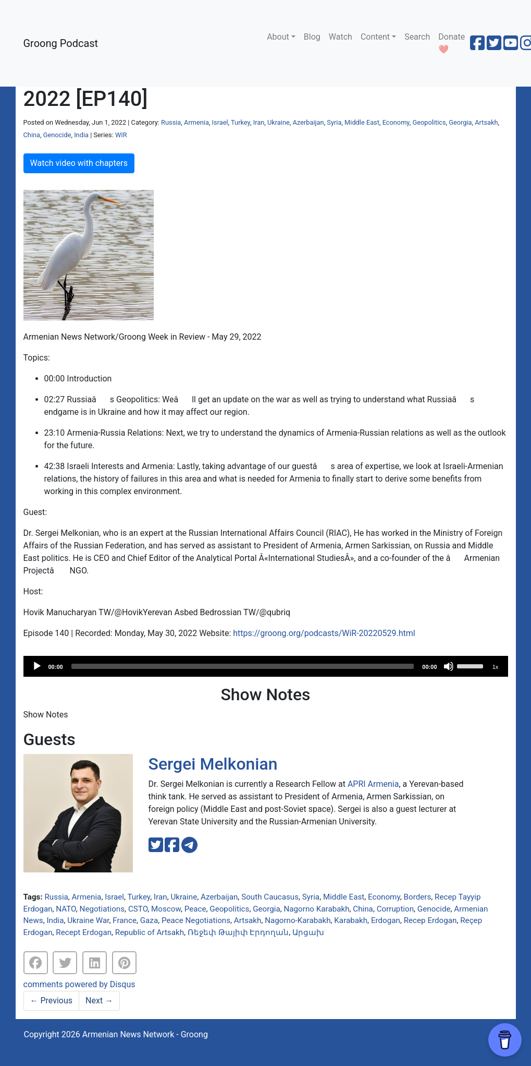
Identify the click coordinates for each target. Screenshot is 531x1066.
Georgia (460, 122)
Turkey (240, 122)
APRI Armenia (373, 784)
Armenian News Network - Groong (145, 1034)
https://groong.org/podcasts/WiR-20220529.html (324, 633)
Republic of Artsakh (149, 932)
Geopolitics (429, 122)
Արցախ (308, 932)
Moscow (166, 909)
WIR (121, 135)
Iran (259, 122)
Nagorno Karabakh (317, 909)
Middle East (361, 122)
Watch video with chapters (79, 163)
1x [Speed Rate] (495, 667)
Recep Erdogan (430, 920)
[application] (265, 666)
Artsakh (486, 122)
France (125, 920)
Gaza (149, 920)
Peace (195, 909)
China (32, 135)
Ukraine (278, 122)
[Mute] (448, 666)
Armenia (196, 122)
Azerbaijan (308, 122)
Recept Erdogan (84, 932)
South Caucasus (270, 897)
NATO (66, 909)
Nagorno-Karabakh (297, 920)
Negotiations (102, 909)
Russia (171, 122)
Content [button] (375, 37)
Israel (220, 122)
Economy (396, 122)
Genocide (57, 135)
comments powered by (79, 984)
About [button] (278, 37)
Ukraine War (88, 920)
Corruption (395, 909)
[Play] (37, 666)
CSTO (137, 909)
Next (99, 1000)
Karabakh (350, 920)
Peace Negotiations (196, 920)
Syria (334, 122)
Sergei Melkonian (213, 764)
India (81, 135)
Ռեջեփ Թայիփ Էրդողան (238, 932)
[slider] (242, 666)
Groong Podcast (60, 43)
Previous (51, 1000)
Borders (417, 897)
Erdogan (385, 920)
